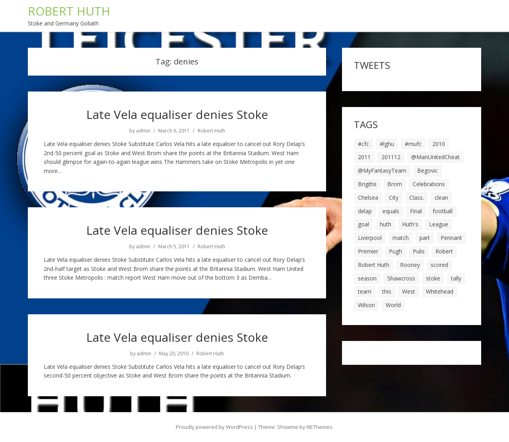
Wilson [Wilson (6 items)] (366, 305)
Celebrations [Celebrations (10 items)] (429, 184)
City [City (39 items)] (393, 197)
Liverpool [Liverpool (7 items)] (370, 237)
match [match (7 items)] (400, 237)
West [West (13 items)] (408, 291)
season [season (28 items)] (367, 278)
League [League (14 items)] (438, 224)
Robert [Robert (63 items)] (444, 251)
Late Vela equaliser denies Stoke (177, 114)
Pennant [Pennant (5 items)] (451, 237)
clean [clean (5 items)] (441, 197)
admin (143, 131)
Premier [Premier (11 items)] (368, 251)
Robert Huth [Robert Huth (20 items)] (373, 265)
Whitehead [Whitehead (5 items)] (439, 291)
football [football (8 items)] (443, 211)
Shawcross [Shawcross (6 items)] (401, 278)
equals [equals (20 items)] (391, 211)
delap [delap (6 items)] (365, 211)
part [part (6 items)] (425, 237)
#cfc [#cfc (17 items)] (363, 144)
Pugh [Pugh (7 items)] (395, 251)
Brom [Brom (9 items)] (394, 184)
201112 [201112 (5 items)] (390, 157)
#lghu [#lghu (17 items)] (387, 144)
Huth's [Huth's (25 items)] (410, 224)
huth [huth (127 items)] (385, 224)
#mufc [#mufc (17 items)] (413, 144)
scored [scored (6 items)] (439, 265)
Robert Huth (211, 131)
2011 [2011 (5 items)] (364, 157)
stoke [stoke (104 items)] (433, 278)
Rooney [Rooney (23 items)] (410, 265)
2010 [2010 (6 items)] (438, 144)
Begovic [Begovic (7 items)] (427, 170)
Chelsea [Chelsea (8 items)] (368, 197)
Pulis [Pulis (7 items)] (419, 251)
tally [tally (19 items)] (456, 278)
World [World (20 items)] (393, 305)
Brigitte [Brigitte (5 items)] (367, 184)
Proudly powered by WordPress (214, 426)
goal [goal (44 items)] (363, 224)
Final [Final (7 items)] (416, 211)
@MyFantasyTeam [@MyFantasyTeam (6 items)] (382, 170)
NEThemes (319, 426)
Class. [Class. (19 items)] (416, 197)
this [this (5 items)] (386, 291)
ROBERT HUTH (69, 11)
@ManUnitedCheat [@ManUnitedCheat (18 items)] (435, 157)
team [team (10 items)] (364, 291)
